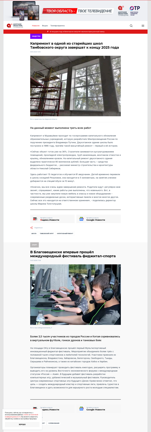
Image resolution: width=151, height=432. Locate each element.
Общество (36, 36)
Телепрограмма (57, 26)
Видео (45, 26)
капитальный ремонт (65, 233)
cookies (26, 415)
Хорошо (22, 424)
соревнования (53, 423)
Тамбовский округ (47, 233)
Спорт (34, 245)
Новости (36, 26)
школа (33, 233)
